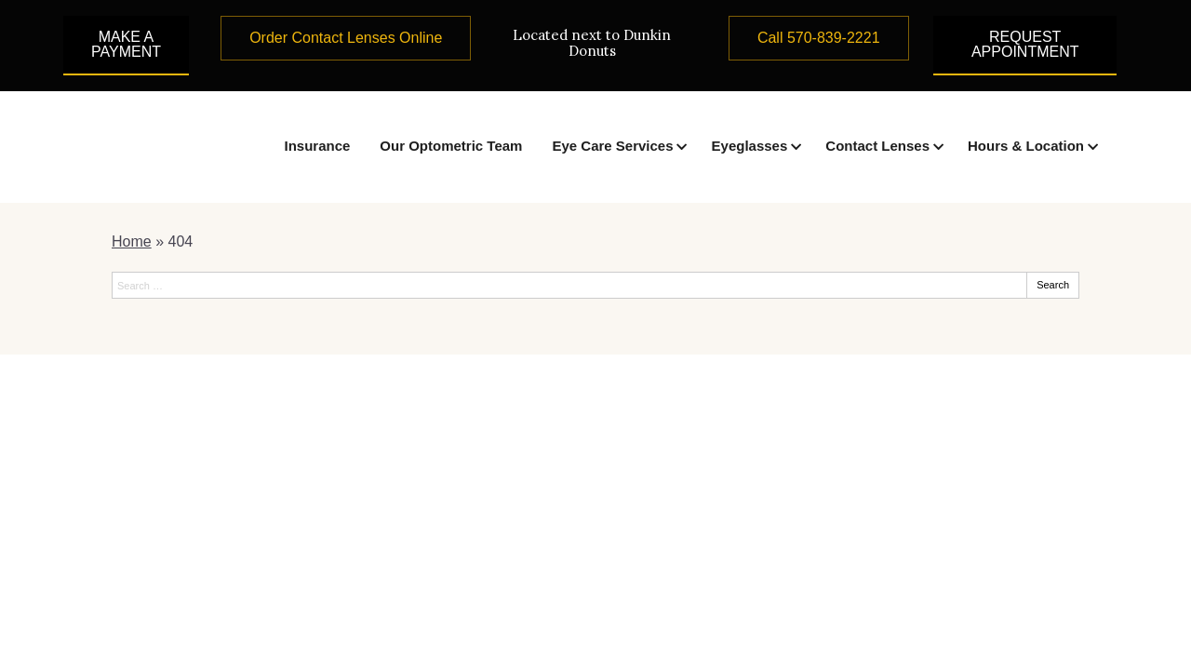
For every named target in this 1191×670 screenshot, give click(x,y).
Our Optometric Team (451, 146)
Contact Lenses (877, 146)
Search (1053, 284)
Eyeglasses (750, 146)
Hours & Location (1026, 146)
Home (132, 241)
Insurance (317, 146)
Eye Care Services (612, 146)
